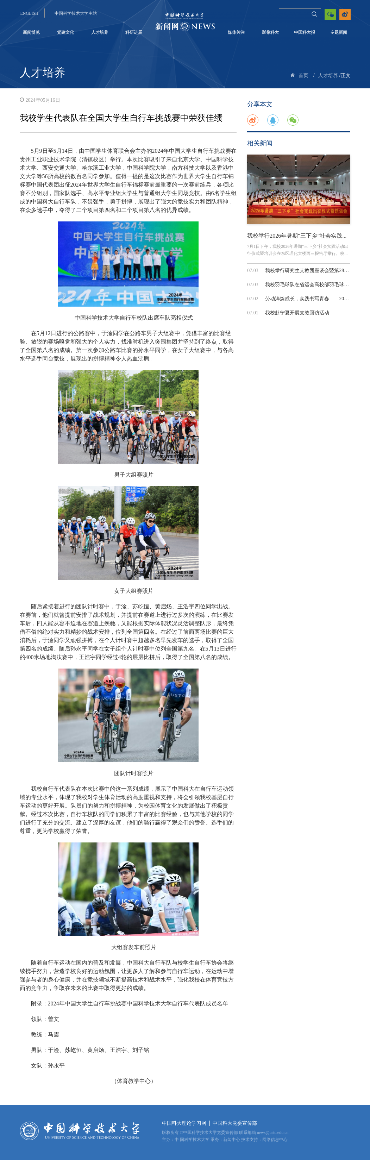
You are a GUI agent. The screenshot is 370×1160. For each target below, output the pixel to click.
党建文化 (65, 32)
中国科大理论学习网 (184, 1123)
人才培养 (99, 32)
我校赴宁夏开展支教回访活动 (297, 312)
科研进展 (133, 32)
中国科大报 (304, 32)
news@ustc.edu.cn (273, 1132)
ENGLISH (29, 13)
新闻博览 (31, 32)
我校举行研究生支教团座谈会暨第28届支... (311, 270)
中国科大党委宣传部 (235, 1123)
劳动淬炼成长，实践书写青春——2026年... (311, 298)
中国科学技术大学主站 (76, 13)
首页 (303, 75)
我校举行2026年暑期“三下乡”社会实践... (296, 236)
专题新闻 (338, 32)
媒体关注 (236, 32)
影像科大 (270, 32)
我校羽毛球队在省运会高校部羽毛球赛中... (311, 284)
